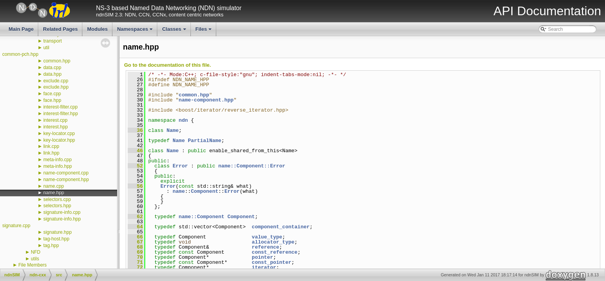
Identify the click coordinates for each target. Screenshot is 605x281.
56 (135, 186)
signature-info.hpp (62, 219)
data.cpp (52, 67)
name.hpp (53, 193)
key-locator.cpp (59, 133)
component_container (281, 226)
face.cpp (52, 93)
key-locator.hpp (59, 140)
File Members (32, 265)
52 (135, 165)
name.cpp (53, 186)
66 (135, 236)
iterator (264, 267)
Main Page (21, 29)
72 (135, 267)
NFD (36, 252)
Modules (97, 29)
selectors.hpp (57, 205)
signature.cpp (16, 225)
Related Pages (60, 29)
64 (135, 226)
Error (180, 165)
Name (173, 130)
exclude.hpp (56, 87)
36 (135, 130)
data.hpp (52, 74)
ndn (183, 120)
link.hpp (51, 153)
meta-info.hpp (57, 166)
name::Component (201, 216)
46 (135, 150)
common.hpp (56, 61)
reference (265, 247)
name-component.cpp (66, 173)
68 (135, 247)
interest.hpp (55, 127)
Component (204, 191)
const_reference (274, 252)
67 (135, 241)
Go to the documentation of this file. (167, 65)
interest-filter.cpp (60, 107)
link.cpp (51, 146)
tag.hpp (51, 245)
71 (135, 262)
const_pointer (271, 262)
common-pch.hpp (20, 54)
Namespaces (135, 31)
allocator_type (273, 241)
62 (135, 216)
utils (35, 258)
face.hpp (52, 100)
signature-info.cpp (61, 212)
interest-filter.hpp (60, 113)
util (46, 47)
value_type (267, 236)
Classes (174, 31)
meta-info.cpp (57, 159)
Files (204, 31)
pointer (262, 257)
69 (135, 252)
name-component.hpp (66, 179)
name (179, 191)
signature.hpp (57, 232)
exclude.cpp (55, 81)
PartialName (204, 140)
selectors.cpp (57, 199)
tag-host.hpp (56, 239)
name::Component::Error (251, 165)
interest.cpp (55, 120)
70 (135, 257)
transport (52, 41)
